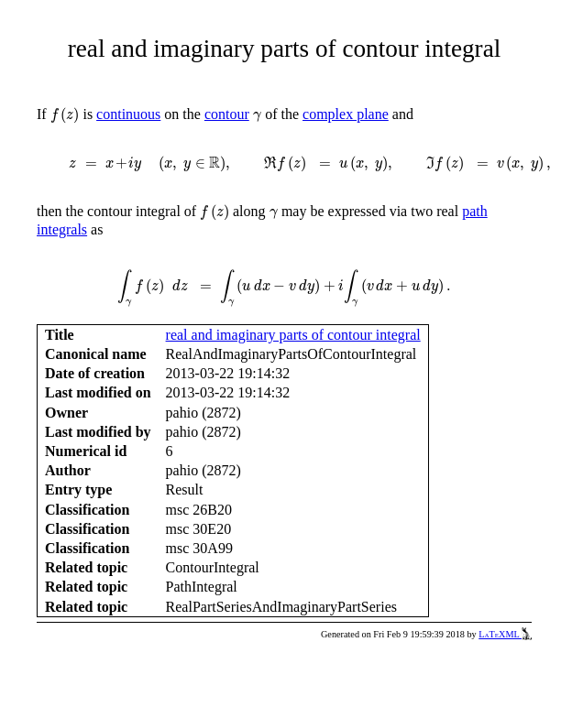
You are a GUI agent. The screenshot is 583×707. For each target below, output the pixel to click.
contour (226, 114)
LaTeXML (505, 634)
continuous (128, 114)
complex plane (345, 114)
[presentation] (65, 115)
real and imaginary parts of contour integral (293, 335)
